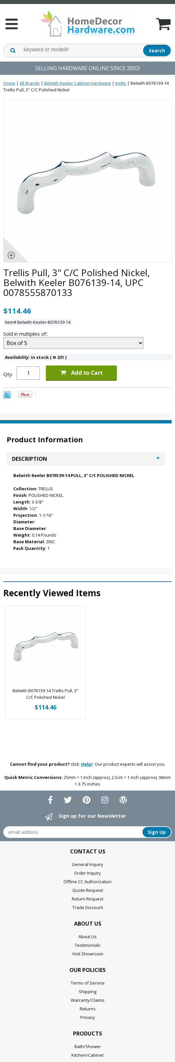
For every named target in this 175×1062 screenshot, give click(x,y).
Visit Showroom (87, 954)
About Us (87, 937)
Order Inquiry (87, 873)
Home (9, 83)
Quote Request (87, 890)
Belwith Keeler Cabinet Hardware (77, 83)
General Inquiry (87, 864)
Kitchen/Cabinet (87, 1055)
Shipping (87, 991)
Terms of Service (88, 983)
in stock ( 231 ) (35, 357)
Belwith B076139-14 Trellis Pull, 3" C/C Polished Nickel (45, 694)
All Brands (30, 83)
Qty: (8, 374)
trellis (120, 83)
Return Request (87, 899)
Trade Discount (87, 907)
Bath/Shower (87, 1046)
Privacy (87, 1017)
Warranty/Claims (88, 1000)
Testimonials (87, 945)
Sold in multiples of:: (26, 333)
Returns (88, 1009)
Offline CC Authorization (87, 882)
